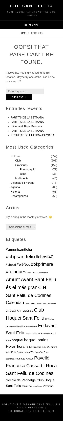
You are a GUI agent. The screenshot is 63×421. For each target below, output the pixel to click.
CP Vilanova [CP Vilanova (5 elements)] (11, 326)
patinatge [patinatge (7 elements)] (10, 359)
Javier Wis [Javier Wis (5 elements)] (46, 347)
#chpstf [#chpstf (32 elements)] (11, 264)
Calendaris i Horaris (22, 182)
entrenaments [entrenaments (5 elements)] (31, 334)
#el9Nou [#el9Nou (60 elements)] (23, 264)
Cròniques (21, 165)
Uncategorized (19, 196)
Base (23, 173)
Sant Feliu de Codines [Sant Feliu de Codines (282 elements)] (29, 373)
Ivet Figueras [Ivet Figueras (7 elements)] (35, 347)
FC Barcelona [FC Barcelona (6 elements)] (44, 334)
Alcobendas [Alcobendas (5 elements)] (43, 273)
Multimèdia (21, 178)
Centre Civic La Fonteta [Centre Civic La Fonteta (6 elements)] (46, 303)
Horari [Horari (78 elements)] (11, 346)
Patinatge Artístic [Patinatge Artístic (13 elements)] (24, 358)
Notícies (15, 156)
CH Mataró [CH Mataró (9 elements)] (11, 311)
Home (23, 33)
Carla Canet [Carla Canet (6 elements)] (30, 303)
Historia (15, 191)
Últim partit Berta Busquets (27, 126)
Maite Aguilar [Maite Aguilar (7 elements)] (17, 352)
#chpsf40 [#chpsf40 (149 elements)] (44, 256)
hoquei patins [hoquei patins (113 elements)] (36, 340)
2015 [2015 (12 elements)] (35, 272)
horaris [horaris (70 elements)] (23, 346)
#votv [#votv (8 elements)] (29, 272)
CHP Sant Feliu (31, 6)
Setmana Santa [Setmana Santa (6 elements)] (35, 386)
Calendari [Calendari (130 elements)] (15, 302)
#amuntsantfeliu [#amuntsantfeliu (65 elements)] (19, 249)
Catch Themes (43, 411)
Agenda (15, 187)
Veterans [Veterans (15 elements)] (48, 386)
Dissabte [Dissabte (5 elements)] (33, 326)
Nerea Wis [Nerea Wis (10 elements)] (29, 352)
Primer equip (27, 169)
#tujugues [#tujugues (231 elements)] (16, 271)
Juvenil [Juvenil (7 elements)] (54, 347)
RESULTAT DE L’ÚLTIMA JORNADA (32, 135)
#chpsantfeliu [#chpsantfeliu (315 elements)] (20, 256)
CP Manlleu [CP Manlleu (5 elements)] (49, 319)
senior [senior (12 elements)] (25, 386)
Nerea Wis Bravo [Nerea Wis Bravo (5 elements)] (42, 352)
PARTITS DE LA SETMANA (27, 117)
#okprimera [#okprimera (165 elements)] (42, 264)
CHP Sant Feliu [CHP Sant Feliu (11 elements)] (25, 310)
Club (18, 160)
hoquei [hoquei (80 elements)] (17, 340)
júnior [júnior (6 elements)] (8, 352)
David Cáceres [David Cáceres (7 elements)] (23, 326)
